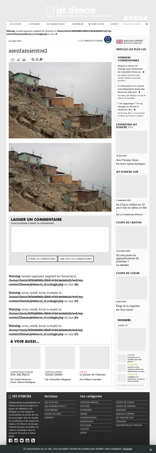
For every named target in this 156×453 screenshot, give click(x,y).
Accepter (127, 449)
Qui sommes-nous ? (56, 24)
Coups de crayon (53, 375)
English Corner (125, 415)
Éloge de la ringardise (128, 305)
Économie (131, 355)
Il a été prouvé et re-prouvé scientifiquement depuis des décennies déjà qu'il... (131, 89)
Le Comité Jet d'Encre (91, 43)
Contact (114, 24)
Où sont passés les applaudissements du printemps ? (127, 258)
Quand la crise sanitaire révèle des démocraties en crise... (137, 369)
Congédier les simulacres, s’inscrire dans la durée (136, 379)
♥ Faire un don (96, 24)
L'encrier (121, 422)
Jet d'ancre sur (127, 172)
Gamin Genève (54, 377)
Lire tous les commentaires (76, 262)
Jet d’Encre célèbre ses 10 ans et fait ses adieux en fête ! (131, 207)
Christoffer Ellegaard (60, 382)
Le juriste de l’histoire (93, 377)
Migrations (86, 422)
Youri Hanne (126, 309)
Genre (83, 415)
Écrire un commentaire (42, 262)
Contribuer (77, 24)
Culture (85, 407)
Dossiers (124, 320)
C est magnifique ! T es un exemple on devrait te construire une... (130, 107)
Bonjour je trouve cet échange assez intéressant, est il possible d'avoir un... (130, 69)
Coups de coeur (127, 273)
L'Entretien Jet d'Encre (21, 375)
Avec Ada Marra (19, 377)
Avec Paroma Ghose (127, 160)
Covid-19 (123, 325)
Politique (85, 426)
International (133, 365)
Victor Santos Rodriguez (22, 385)
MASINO (124, 265)
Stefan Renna (21, 382)
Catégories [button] (34, 24)
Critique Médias (89, 403)
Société (83, 375)
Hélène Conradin (92, 382)
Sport (83, 434)
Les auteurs (15, 24)
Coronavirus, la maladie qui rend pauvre (135, 359)
